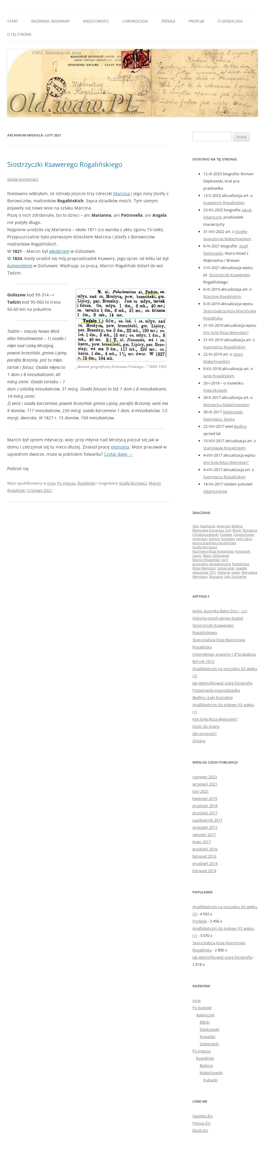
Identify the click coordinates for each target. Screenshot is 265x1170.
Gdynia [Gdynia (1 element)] (214, 539)
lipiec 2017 (201, 841)
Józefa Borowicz (133, 483)
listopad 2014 (204, 870)
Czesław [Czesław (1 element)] (226, 534)
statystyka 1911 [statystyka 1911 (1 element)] (204, 572)
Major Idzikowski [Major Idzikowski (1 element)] (216, 555)
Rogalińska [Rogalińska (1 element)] (240, 564)
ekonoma (120, 447)
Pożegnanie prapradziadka (216, 690)
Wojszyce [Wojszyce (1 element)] (216, 576)
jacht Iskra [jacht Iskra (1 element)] (244, 539)
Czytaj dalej (118, 454)
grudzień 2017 (204, 813)
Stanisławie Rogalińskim (224, 448)
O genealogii (230, 21)
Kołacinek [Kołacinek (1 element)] (242, 551)
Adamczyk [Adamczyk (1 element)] (207, 526)
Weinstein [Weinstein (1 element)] (200, 576)
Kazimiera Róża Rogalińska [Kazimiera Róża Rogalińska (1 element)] (213, 551)
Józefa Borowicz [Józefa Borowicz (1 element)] (204, 547)
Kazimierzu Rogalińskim (224, 347)
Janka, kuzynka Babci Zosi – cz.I (219, 611)
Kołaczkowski (215, 390)
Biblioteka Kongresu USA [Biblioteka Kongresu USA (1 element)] (211, 530)
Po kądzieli (201, 1007)
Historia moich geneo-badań (217, 618)
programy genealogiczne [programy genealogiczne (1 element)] (211, 564)
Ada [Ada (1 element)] (195, 526)
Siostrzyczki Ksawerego (229, 274)
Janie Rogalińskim (218, 375)
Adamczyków (215, 491)
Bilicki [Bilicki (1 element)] (237, 530)
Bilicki (205, 1022)
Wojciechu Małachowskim (226, 404)
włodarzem (59, 251)
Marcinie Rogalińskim (222, 296)
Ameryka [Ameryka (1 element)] (223, 526)
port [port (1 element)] (224, 560)
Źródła (168, 21)
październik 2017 (207, 820)
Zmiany (199, 740)
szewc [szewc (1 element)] (235, 572)
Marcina (122, 193)
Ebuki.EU (200, 1130)
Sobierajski (209, 1043)
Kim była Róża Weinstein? (226, 332)
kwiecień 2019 (204, 798)
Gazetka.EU (202, 1116)
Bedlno (240, 426)
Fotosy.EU (201, 1123)
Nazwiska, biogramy (50, 21)
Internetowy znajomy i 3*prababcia (224, 654)
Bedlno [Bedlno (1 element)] (237, 526)
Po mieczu (66, 483)
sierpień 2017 (204, 834)
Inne (51, 483)
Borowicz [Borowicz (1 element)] (250, 530)
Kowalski (207, 1036)
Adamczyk (205, 1015)
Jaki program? (204, 733)
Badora (206, 1065)
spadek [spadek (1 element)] (241, 568)
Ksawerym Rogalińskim (224, 202)
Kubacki (210, 1080)
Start (12, 21)
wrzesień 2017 (204, 827)
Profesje (196, 21)
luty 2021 (200, 791)
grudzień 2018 (204, 805)
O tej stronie (19, 34)
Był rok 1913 (203, 661)
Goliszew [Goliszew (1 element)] (228, 539)
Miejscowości (96, 21)
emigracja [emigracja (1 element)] (199, 539)
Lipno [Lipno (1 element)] (196, 555)
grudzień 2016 (204, 849)
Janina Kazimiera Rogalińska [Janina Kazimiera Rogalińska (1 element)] (214, 543)
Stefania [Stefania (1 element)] (223, 572)
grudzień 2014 (204, 863)
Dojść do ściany (206, 726)
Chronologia (135, 21)
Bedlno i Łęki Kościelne (212, 697)
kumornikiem (19, 265)
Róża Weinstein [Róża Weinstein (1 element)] (204, 568)
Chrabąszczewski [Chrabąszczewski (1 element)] (205, 534)
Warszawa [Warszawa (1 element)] (249, 572)
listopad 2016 (204, 856)
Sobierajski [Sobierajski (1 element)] (226, 568)
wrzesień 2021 (204, 784)
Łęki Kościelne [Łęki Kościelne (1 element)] (235, 576)
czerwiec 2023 (204, 776)
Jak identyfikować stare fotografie (222, 683)
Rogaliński (86, 483)
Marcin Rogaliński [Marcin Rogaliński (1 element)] (206, 560)
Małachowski (211, 1072)
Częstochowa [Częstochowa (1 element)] (243, 534)
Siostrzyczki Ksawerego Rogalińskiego (64, 164)
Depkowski (209, 1029)
